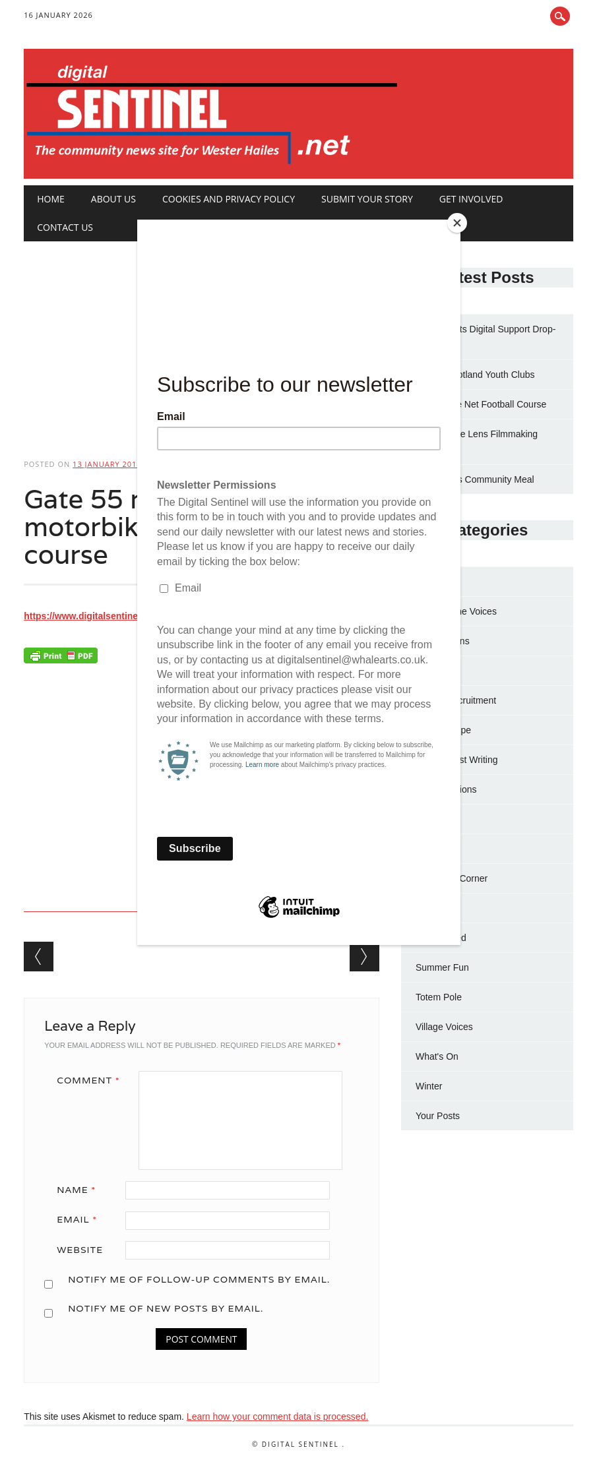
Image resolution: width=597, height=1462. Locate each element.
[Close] (457, 223)
